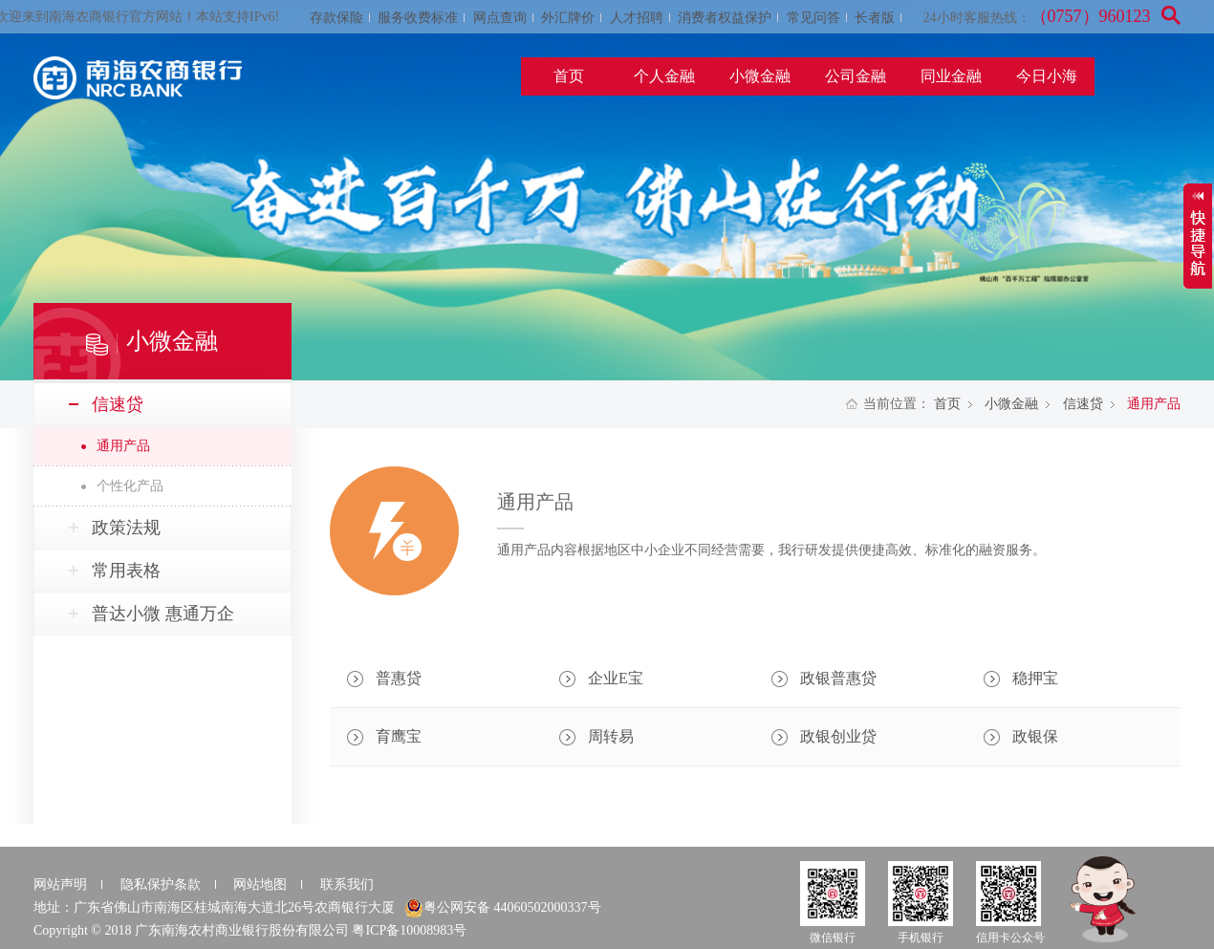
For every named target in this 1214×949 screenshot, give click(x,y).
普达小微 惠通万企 (163, 613)
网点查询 (500, 18)
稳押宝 (1035, 678)
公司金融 (855, 76)
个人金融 (664, 76)
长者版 (875, 18)
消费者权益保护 (724, 18)
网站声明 (60, 884)
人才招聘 (636, 18)
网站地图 (260, 884)
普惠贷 (399, 678)
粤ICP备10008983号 (409, 930)
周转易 (611, 736)
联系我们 (347, 884)
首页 (568, 76)
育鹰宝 (399, 736)
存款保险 (336, 18)
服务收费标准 (418, 18)
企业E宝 (615, 678)
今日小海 (1046, 76)
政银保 (1035, 736)
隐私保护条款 (160, 884)
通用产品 (123, 446)
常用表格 (126, 570)
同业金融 (951, 76)
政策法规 (126, 527)
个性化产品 (130, 486)
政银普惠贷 (838, 678)
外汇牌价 (568, 18)
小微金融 (760, 76)
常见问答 (813, 18)
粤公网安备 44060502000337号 (502, 907)
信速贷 (1083, 404)
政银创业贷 (838, 736)
